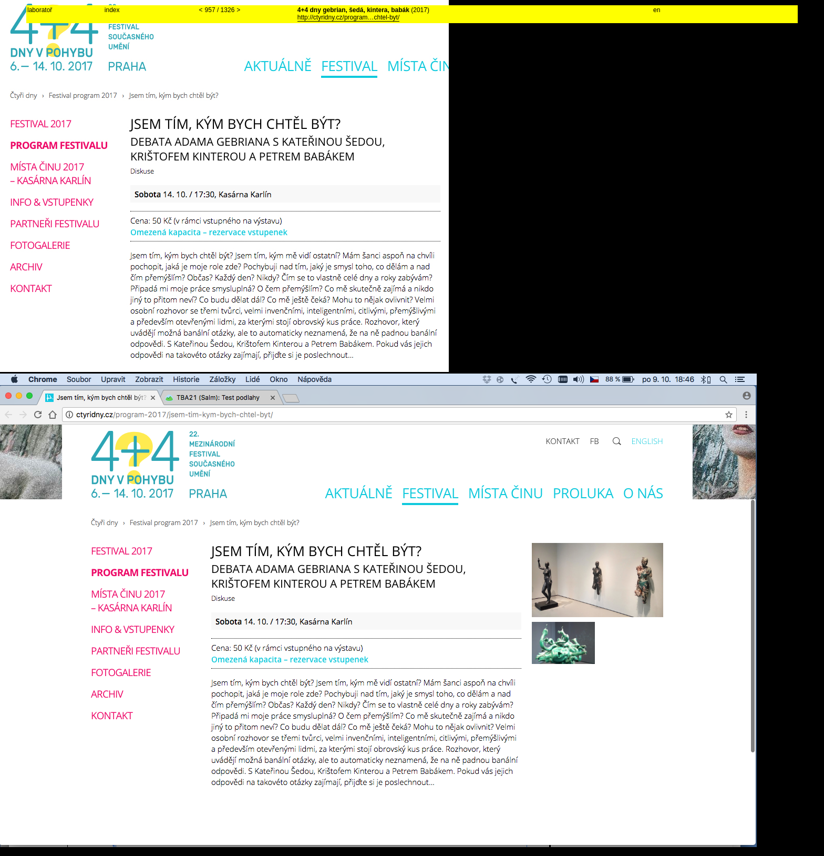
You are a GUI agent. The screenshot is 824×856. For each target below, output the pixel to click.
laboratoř (39, 10)
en (656, 10)
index (112, 10)
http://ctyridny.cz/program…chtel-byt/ (348, 17)
